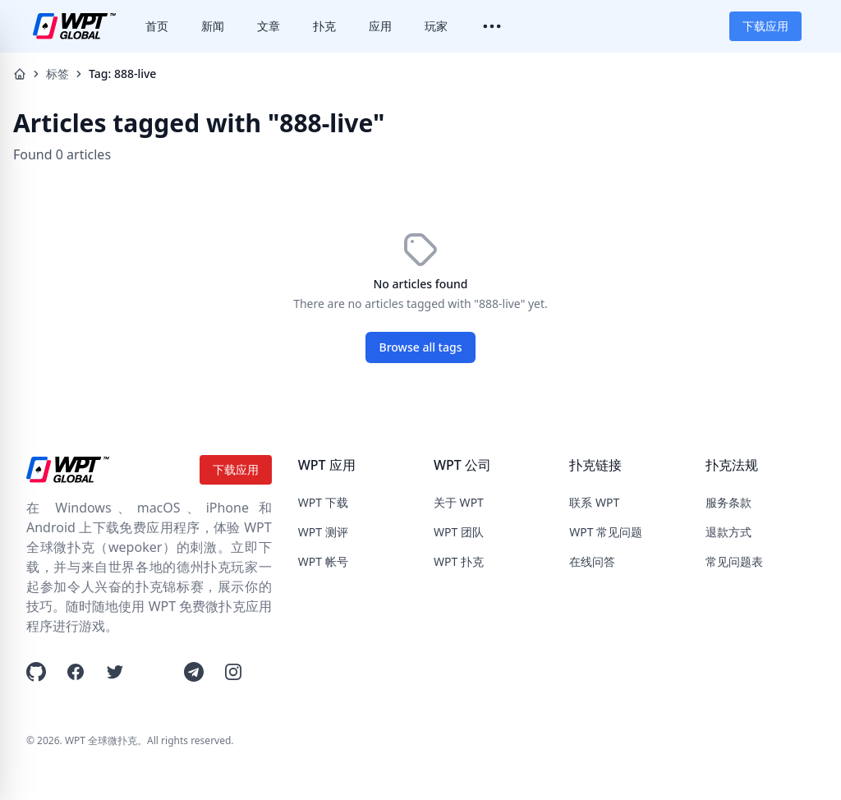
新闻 (212, 26)
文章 (268, 26)
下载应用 (765, 26)
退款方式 (728, 532)
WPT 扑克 (459, 561)
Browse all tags (420, 347)
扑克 (324, 26)
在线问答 (592, 561)
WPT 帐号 (323, 561)
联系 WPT (594, 502)
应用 (380, 26)
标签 (57, 73)
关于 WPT (459, 502)
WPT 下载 (323, 502)
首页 (156, 26)
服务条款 (728, 502)
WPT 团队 (459, 532)
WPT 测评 (323, 532)
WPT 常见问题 (605, 532)
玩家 (436, 26)
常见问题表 (734, 561)
